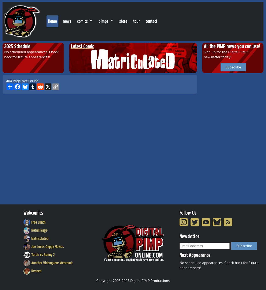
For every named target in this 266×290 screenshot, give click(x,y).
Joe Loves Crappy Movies (43, 246)
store (123, 21)
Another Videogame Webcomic (48, 263)
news (67, 21)
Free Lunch (34, 222)
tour (136, 21)
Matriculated (35, 238)
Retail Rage (35, 230)
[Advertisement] (219, 138)
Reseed (32, 271)
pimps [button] (103, 21)
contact (151, 21)
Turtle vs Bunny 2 (39, 254)
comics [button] (82, 21)
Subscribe (233, 67)
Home (53, 20)
